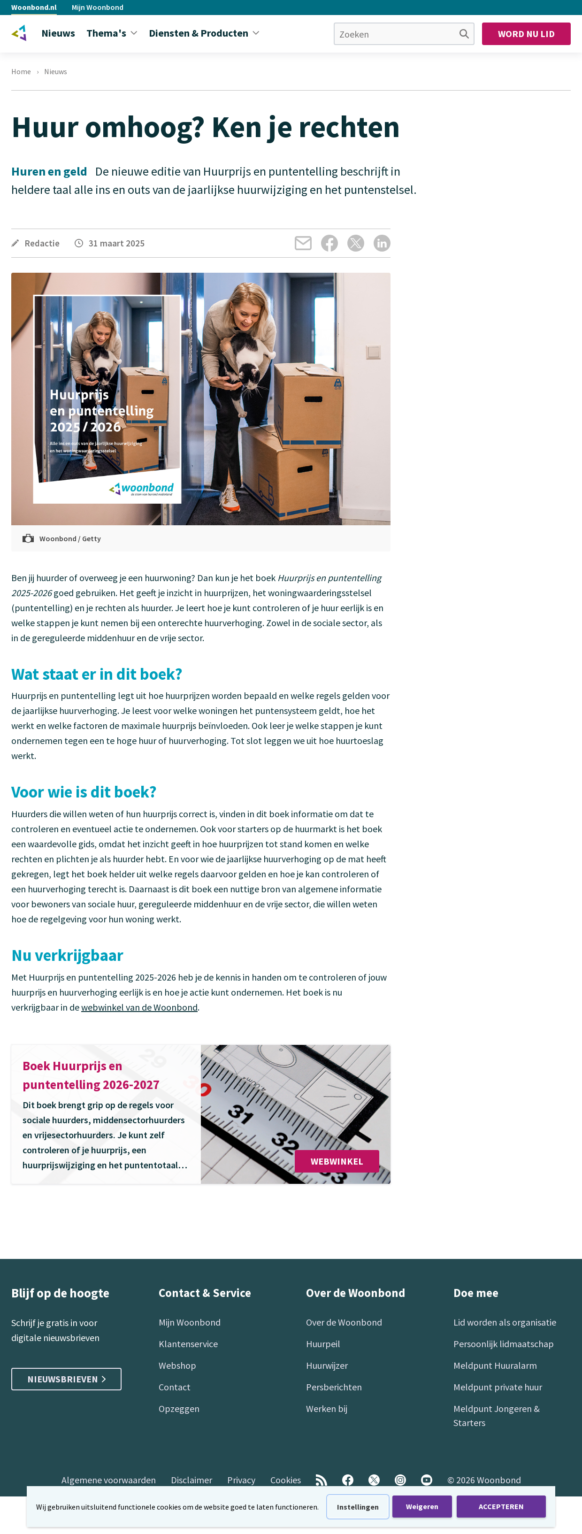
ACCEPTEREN (501, 1506)
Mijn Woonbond (97, 7)
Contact (175, 1387)
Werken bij (326, 1408)
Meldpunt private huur (497, 1387)
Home (21, 71)
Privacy (241, 1480)
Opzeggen (179, 1408)
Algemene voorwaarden (108, 1480)
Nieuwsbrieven (66, 1379)
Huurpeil (323, 1344)
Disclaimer (191, 1480)
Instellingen (358, 1506)
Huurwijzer (327, 1365)
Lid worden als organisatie (504, 1322)
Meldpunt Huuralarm (495, 1365)
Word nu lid (526, 33)
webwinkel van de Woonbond (139, 1007)
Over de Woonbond (344, 1322)
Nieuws (55, 71)
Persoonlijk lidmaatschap (503, 1344)
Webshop (177, 1365)
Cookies (285, 1480)
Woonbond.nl (34, 7)
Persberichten (334, 1387)
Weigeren (422, 1506)
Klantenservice (188, 1344)
